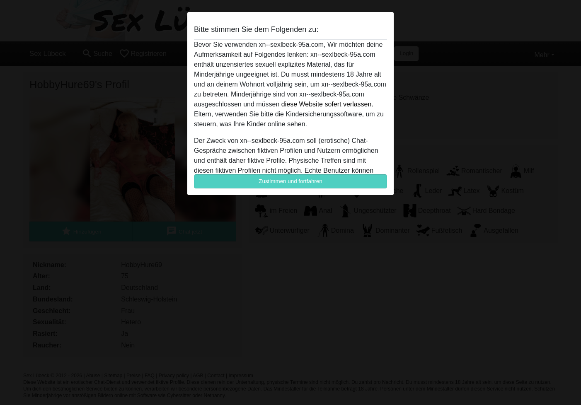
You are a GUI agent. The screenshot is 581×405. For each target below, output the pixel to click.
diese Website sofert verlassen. (327, 104)
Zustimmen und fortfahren (290, 181)
